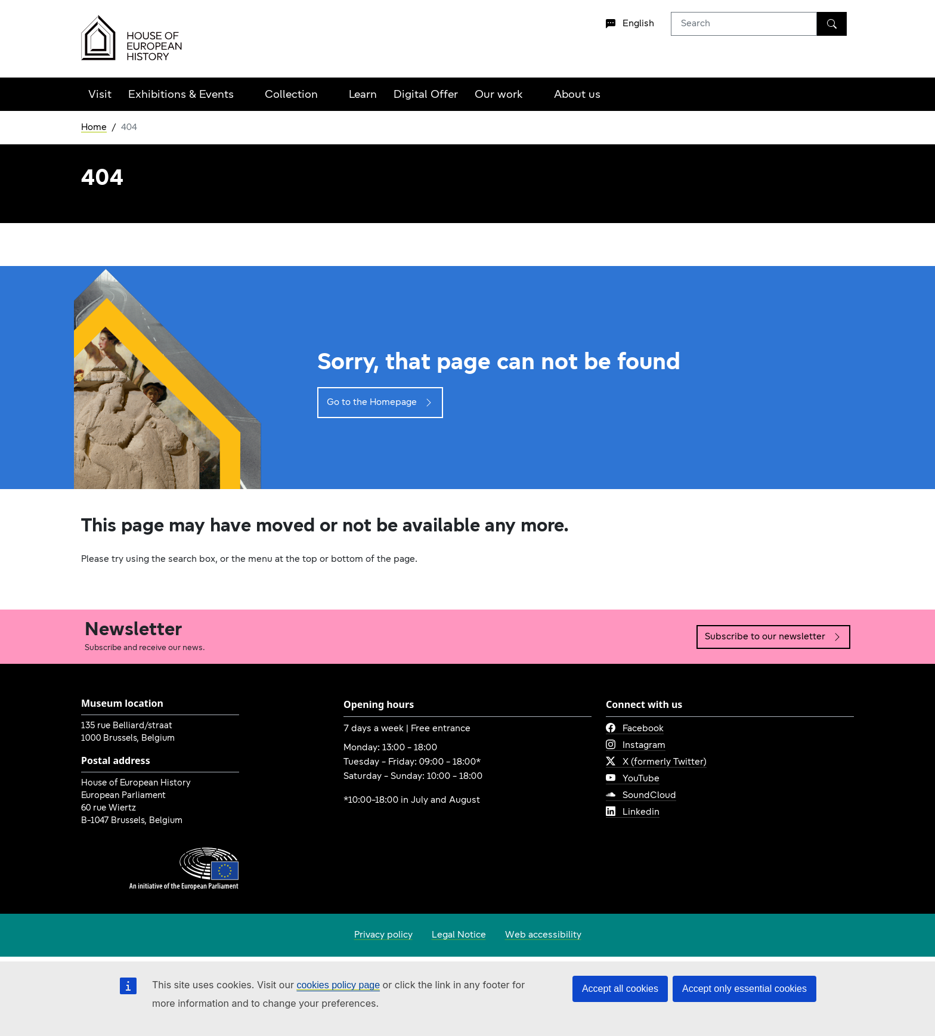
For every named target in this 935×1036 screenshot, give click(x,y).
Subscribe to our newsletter (773, 637)
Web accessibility (543, 935)
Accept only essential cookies (744, 989)
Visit (100, 95)
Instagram (635, 745)
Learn (363, 95)
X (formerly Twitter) (656, 762)
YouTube (633, 779)
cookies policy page (338, 985)
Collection (291, 95)
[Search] (832, 24)
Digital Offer (426, 95)
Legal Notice (459, 935)
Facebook (635, 729)
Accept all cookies (620, 989)
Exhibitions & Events (181, 95)
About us (577, 95)
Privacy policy (383, 935)
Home (94, 127)
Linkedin (633, 812)
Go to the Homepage (380, 402)
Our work (499, 95)
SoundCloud (641, 795)
